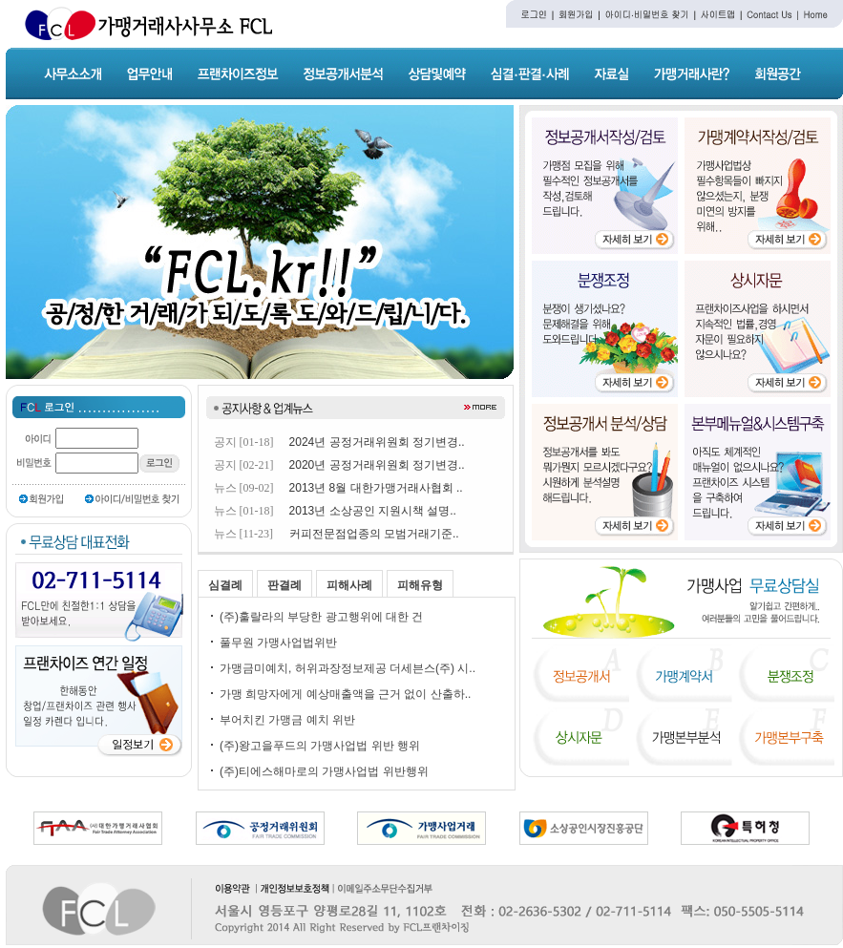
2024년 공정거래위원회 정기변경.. (377, 442)
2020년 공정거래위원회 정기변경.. (377, 465)
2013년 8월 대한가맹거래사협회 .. (376, 488)
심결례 (225, 585)
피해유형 (420, 585)
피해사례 (349, 585)
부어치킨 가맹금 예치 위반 (287, 720)
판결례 (284, 585)
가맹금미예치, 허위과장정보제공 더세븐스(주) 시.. (347, 668)
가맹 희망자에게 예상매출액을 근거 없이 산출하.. (345, 694)
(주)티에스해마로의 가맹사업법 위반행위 (324, 771)
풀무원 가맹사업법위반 (278, 642)
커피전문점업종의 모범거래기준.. (374, 533)
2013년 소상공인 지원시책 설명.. (372, 510)
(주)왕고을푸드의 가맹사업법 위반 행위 (320, 745)
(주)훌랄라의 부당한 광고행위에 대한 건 (321, 616)
